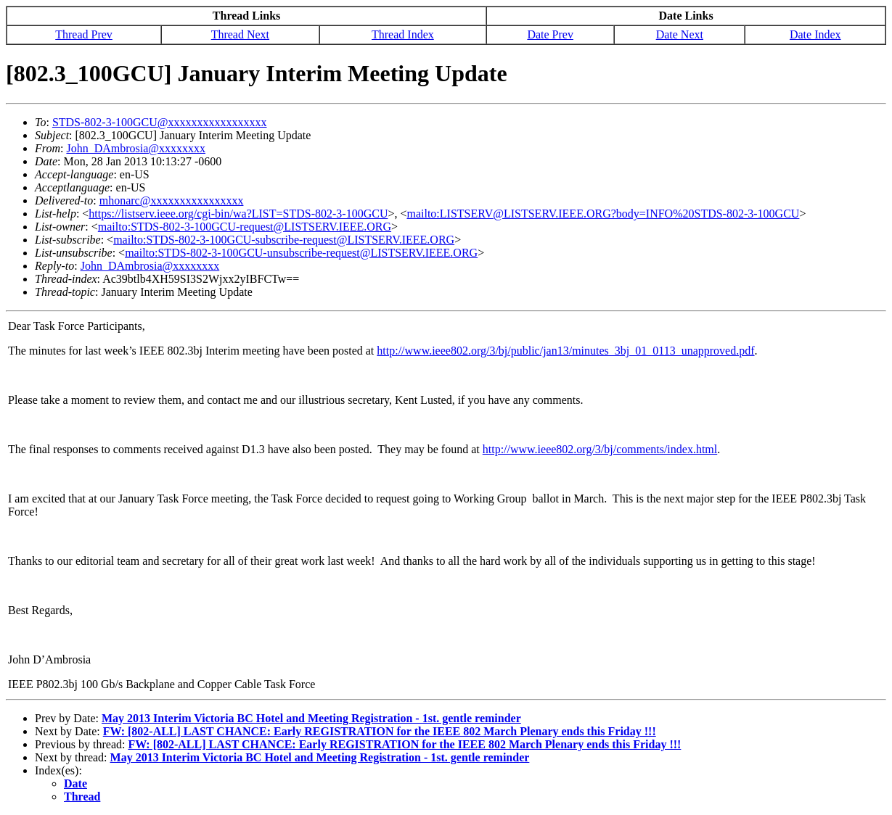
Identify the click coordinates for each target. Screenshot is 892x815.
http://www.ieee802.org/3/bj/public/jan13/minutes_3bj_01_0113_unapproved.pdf (565, 350)
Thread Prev (83, 34)
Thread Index (403, 34)
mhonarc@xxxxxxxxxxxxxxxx (171, 200)
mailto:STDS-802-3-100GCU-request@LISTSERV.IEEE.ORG (244, 226)
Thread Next (240, 34)
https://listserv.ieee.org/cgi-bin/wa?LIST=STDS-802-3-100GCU (238, 213)
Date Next (679, 34)
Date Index (815, 34)
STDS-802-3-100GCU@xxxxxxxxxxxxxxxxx (159, 122)
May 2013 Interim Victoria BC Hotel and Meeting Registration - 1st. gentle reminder (311, 718)
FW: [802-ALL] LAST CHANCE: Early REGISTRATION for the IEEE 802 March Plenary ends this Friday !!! (379, 731)
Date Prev (550, 34)
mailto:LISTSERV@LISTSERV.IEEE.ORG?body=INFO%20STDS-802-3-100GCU (602, 213)
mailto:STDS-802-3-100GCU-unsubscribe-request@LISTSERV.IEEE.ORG (301, 253)
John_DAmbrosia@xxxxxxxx (135, 148)
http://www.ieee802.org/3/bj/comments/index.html (600, 449)
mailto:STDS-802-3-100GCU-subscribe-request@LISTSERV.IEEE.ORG (283, 239)
